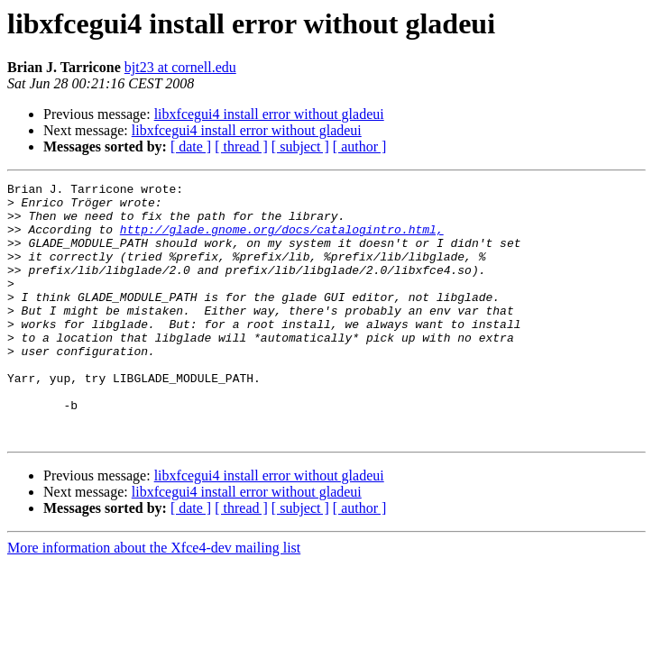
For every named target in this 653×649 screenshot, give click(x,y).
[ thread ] (241, 146)
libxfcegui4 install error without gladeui (269, 114)
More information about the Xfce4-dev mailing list (153, 599)
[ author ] (360, 146)
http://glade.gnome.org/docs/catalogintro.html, (282, 240)
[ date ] (190, 146)
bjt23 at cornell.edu (180, 67)
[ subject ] (300, 146)
